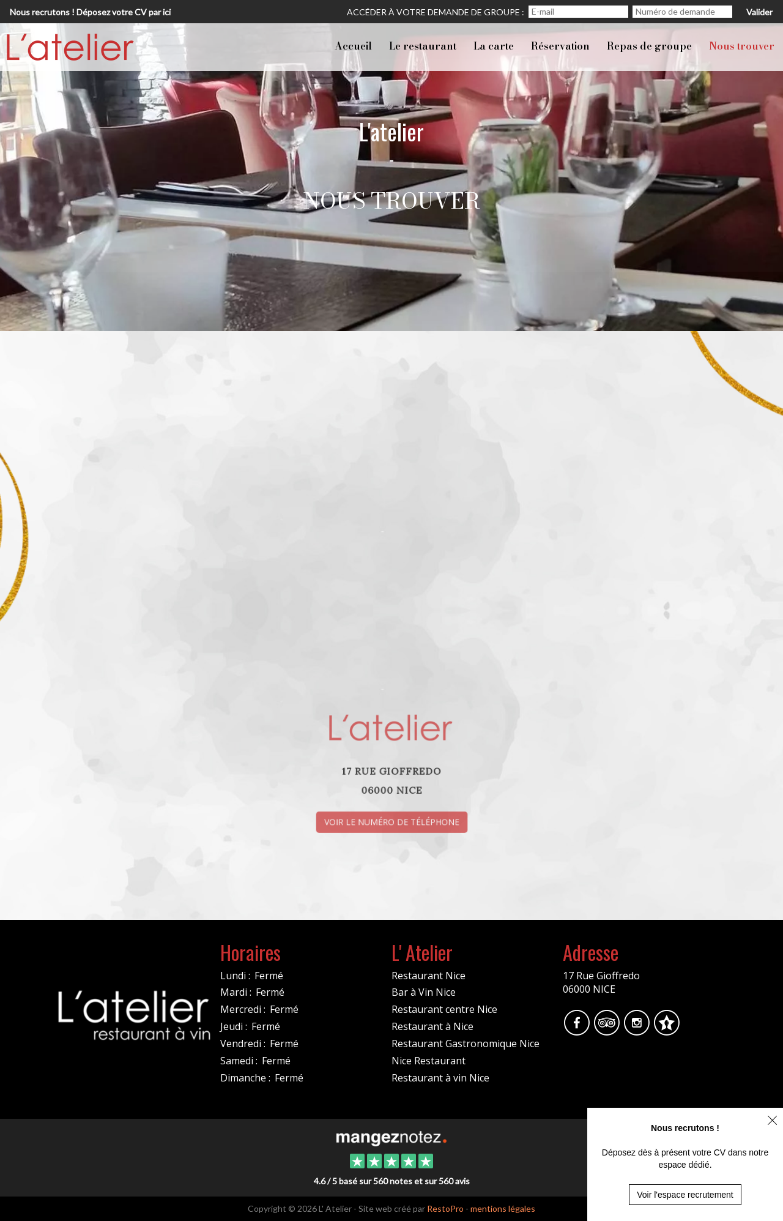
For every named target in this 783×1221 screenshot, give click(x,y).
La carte (493, 46)
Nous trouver (741, 46)
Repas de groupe (649, 46)
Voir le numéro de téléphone (391, 817)
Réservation (560, 46)
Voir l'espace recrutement (685, 1195)
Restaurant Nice (429, 975)
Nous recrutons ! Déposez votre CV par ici (90, 12)
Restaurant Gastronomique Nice (466, 1043)
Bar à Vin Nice (424, 992)
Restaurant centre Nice (444, 1009)
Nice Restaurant (429, 1060)
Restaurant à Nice (432, 1026)
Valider (759, 12)
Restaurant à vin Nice (440, 1078)
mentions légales (502, 1208)
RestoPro (445, 1208)
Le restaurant (422, 46)
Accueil (353, 46)
